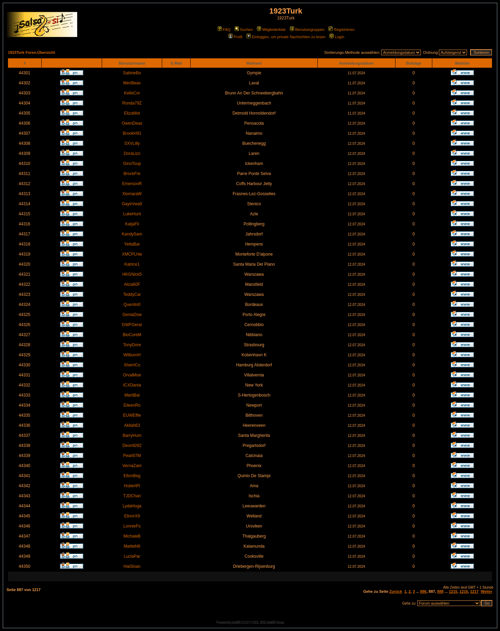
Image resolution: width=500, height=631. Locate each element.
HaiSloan (132, 566)
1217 (474, 591)
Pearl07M (132, 455)
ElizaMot (132, 113)
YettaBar (132, 244)
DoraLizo (132, 153)
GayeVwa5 (132, 203)
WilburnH (131, 354)
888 (440, 591)
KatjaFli (132, 224)
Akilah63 (132, 425)
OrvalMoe (132, 375)
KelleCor (132, 93)
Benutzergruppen (307, 29)
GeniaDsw (131, 314)
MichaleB (131, 536)
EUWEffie (132, 415)
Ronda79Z (132, 103)
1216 (463, 591)
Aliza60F (132, 284)
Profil (235, 37)
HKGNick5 (132, 274)
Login (337, 37)
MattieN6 (132, 546)
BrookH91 (132, 133)
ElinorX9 (132, 516)
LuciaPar (132, 556)
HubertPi (132, 485)
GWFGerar (132, 324)
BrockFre (132, 173)
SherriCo (132, 365)
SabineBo (132, 72)
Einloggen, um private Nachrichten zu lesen (286, 37)
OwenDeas (132, 123)
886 (423, 591)
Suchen (244, 29)
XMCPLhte (132, 254)
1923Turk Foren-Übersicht (31, 52)
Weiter (486, 591)
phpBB (236, 622)
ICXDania (132, 385)
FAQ (224, 29)
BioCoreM (132, 334)
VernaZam (131, 465)
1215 (453, 591)
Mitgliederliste (271, 29)
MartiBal (132, 395)
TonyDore (132, 344)
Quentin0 (132, 304)
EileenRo (132, 405)
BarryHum (132, 435)
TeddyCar (132, 294)
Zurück (395, 591)
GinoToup (132, 163)
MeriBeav (132, 83)
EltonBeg (132, 475)
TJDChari (132, 495)
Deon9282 (131, 445)
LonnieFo (132, 526)
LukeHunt (132, 213)
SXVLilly (132, 143)
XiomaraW (132, 193)
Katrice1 (132, 264)
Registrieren (341, 29)
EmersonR (132, 183)
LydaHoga (132, 506)
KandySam (132, 234)
